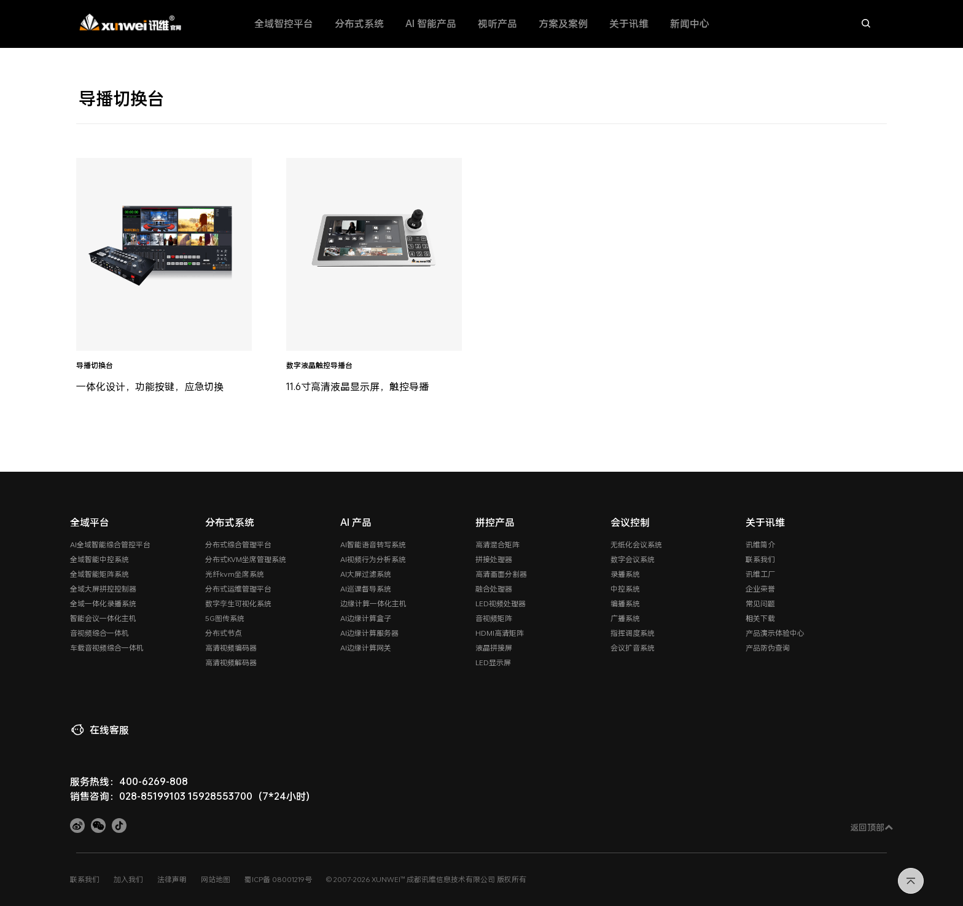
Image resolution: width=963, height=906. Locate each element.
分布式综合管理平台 (238, 544)
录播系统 (625, 574)
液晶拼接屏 (493, 647)
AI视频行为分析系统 (373, 559)
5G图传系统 (224, 618)
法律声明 (172, 879)
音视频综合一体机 (99, 633)
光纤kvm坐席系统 (234, 574)
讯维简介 (760, 544)
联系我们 (760, 559)
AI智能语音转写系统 (373, 544)
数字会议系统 (632, 559)
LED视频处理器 (500, 603)
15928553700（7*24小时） (252, 795)
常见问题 (760, 603)
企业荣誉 (760, 588)
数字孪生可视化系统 (238, 603)
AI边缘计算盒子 (365, 618)
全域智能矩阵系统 (99, 574)
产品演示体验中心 (775, 633)
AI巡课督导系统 (365, 588)
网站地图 (215, 879)
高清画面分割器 (501, 574)
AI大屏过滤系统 (365, 574)
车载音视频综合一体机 (107, 647)
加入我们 (128, 879)
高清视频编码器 (231, 647)
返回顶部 (871, 827)
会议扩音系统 (632, 647)
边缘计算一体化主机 (373, 603)
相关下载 (760, 618)
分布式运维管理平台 (238, 588)
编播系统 (625, 603)
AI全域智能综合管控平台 (110, 544)
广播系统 (625, 618)
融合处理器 (493, 588)
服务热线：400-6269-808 (129, 781)
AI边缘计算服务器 (369, 633)
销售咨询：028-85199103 (127, 795)
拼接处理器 (493, 559)
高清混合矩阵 (497, 544)
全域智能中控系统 (99, 559)
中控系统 (625, 588)
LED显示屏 (493, 662)
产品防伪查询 (768, 647)
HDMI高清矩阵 (499, 633)
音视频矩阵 (493, 618)
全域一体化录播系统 (103, 603)
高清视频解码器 (231, 662)
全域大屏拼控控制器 (103, 588)
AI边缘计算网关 (365, 647)
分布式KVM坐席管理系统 (245, 559)
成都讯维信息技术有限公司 (451, 879)
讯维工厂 (760, 574)
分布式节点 (223, 633)
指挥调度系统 (632, 633)
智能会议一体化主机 (103, 618)
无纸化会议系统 (636, 544)
